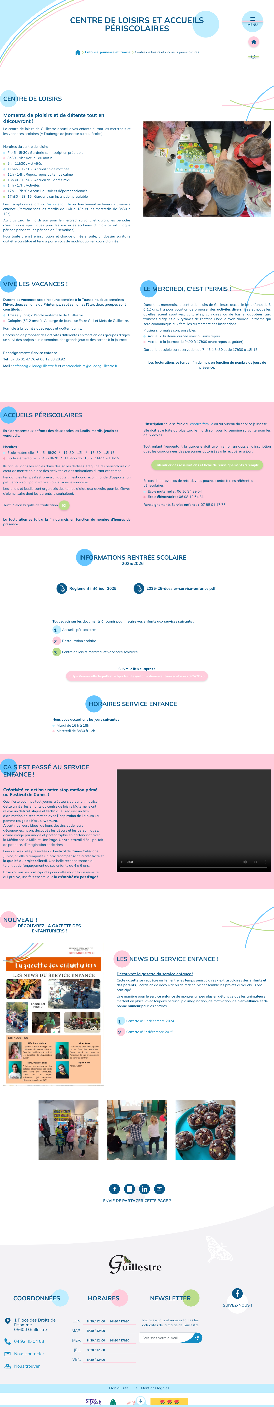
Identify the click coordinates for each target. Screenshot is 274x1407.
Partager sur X (129, 1189)
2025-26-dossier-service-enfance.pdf (181, 588)
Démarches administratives (36, 1397)
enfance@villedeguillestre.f (34, 366)
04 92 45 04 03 (29, 1341)
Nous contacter (29, 1353)
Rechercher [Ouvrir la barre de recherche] (253, 56)
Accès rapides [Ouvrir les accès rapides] (137, 1379)
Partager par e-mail (159, 1189)
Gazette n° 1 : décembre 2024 (150, 1021)
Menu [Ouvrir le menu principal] (252, 22)
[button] (207, 169)
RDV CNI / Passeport (85, 1397)
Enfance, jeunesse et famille (107, 52)
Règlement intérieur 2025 (92, 588)
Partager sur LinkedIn (144, 1189)
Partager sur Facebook (114, 1189)
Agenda (249, 1398)
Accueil (77, 52)
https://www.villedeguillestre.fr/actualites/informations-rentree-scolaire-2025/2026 (137, 676)
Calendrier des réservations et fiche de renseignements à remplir (207, 465)
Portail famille (137, 1397)
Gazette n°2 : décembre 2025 (149, 1032)
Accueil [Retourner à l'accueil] (253, 41)
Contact (195, 1398)
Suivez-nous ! (237, 1305)
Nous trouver (27, 1366)
